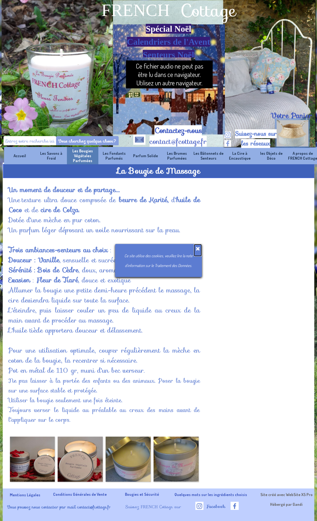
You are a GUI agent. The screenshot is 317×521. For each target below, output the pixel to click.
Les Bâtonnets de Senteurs (208, 155)
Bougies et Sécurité (142, 494)
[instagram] (227, 134)
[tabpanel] (291, 115)
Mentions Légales (25, 494)
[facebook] (227, 143)
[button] (139, 138)
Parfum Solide (145, 155)
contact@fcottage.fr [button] (178, 141)
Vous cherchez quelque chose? (87, 141)
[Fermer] (197, 250)
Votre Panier (291, 115)
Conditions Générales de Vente (80, 494)
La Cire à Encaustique (240, 155)
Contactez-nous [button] (178, 130)
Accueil (20, 155)
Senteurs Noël (168, 55)
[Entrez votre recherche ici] (30, 141)
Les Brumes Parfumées (177, 155)
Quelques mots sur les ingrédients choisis (210, 494)
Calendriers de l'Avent (168, 42)
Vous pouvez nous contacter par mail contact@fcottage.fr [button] (59, 507)
